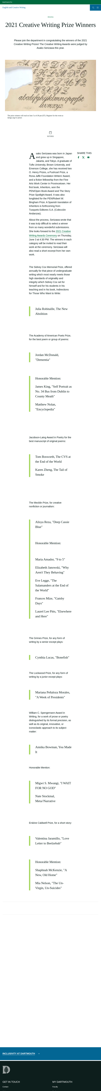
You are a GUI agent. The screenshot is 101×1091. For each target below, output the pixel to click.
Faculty (55, 1087)
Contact (5, 1087)
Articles (50, 17)
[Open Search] (93, 8)
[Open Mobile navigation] (97, 7)
